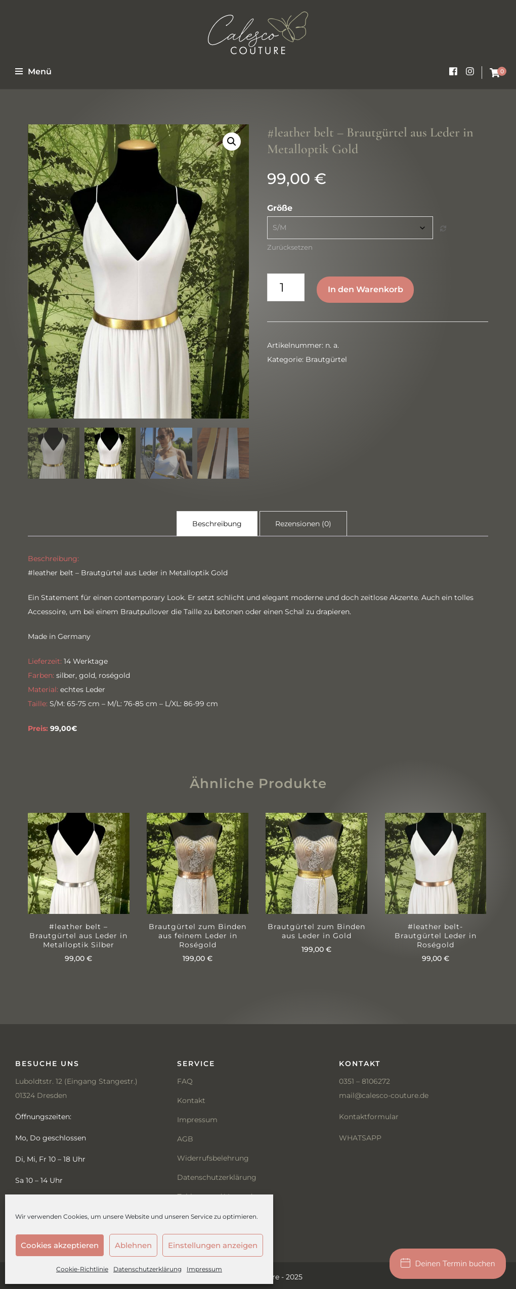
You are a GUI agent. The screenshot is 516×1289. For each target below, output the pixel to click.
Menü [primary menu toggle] (33, 71)
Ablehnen (133, 1245)
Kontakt (191, 1099)
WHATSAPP (360, 1136)
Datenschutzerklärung (147, 1269)
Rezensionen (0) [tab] (303, 520)
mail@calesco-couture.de (383, 1094)
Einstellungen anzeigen (212, 1245)
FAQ (185, 1080)
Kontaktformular (369, 1115)
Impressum (204, 1269)
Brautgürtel (326, 359)
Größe (279, 208)
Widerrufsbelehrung (213, 1157)
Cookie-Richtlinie (82, 1269)
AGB (185, 1137)
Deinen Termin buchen (448, 1263)
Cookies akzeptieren (60, 1245)
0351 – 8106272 (364, 1080)
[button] (232, 141)
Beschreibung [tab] (217, 520)
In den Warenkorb (365, 289)
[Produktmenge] (286, 287)
